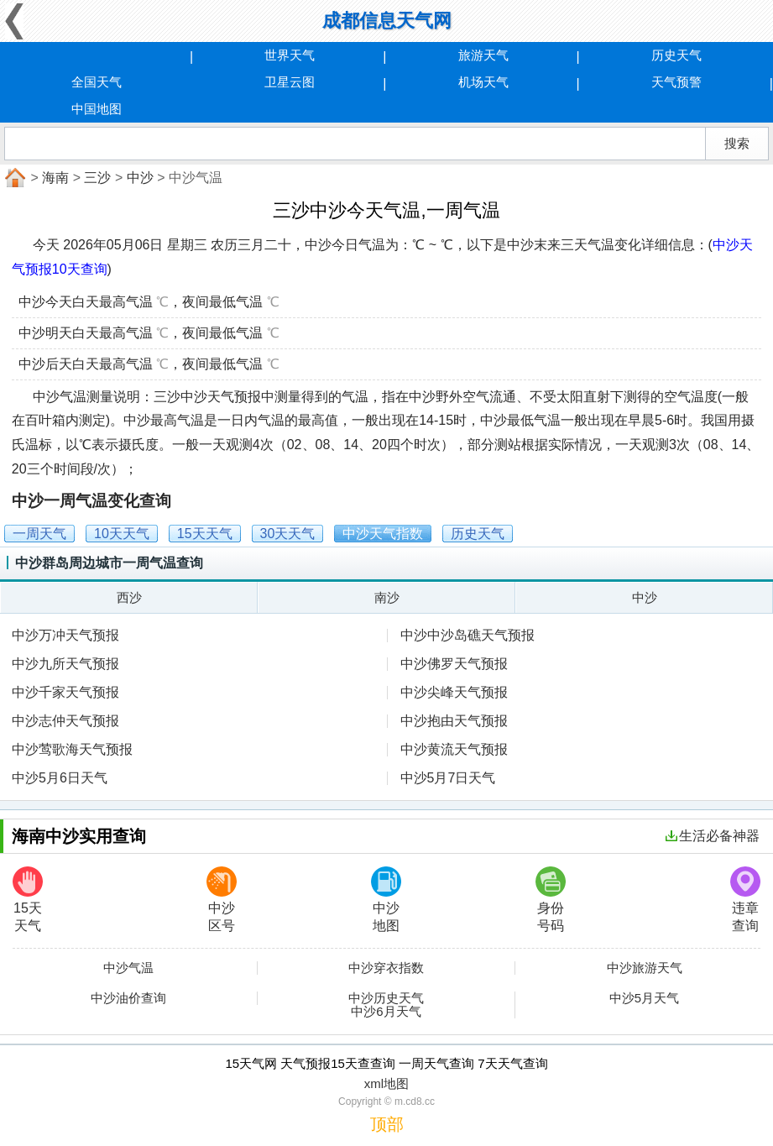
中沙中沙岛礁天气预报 (467, 635)
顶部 (387, 1124)
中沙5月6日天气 (59, 778)
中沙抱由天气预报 (454, 721)
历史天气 (676, 55)
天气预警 (676, 82)
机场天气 (483, 82)
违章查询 (745, 899)
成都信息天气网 (387, 20)
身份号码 (550, 899)
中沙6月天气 (385, 1011)
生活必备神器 (713, 836)
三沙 (97, 177)
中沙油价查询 (128, 998)
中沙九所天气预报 (65, 664)
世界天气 (289, 55)
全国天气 (96, 82)
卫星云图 (289, 82)
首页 (13, 178)
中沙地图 (386, 899)
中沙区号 (221, 899)
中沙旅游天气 (644, 968)
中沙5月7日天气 (448, 778)
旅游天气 (483, 55)
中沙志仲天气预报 (65, 721)
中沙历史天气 (386, 998)
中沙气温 (128, 968)
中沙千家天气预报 (65, 692)
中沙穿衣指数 (386, 968)
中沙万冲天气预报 (65, 635)
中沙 (140, 177)
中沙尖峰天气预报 (454, 692)
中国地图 (96, 109)
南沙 (387, 597)
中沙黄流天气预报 (454, 749)
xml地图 (386, 1083)
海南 (55, 177)
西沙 (129, 597)
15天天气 (28, 899)
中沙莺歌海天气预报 (72, 749)
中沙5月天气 (644, 998)
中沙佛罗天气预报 (454, 664)
